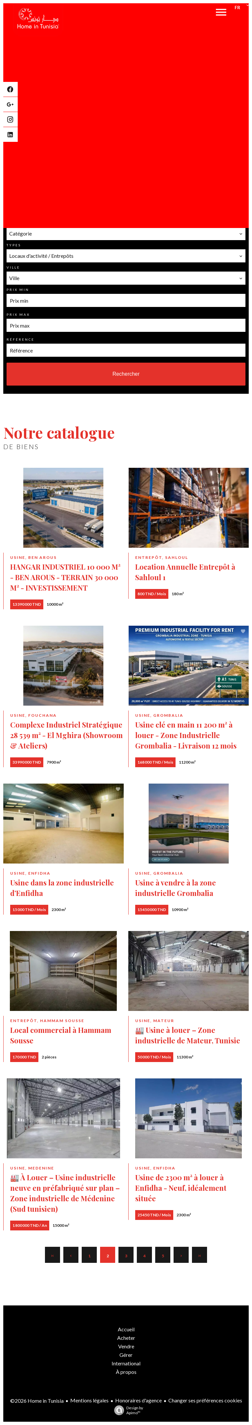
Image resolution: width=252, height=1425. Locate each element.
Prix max (18, 314)
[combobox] (126, 233)
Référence (20, 339)
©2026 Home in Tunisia (37, 1400)
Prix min (18, 290)
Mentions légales (89, 1400)
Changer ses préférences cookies (205, 1400)
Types (14, 245)
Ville (13, 267)
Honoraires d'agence (138, 1400)
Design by (127, 1410)
